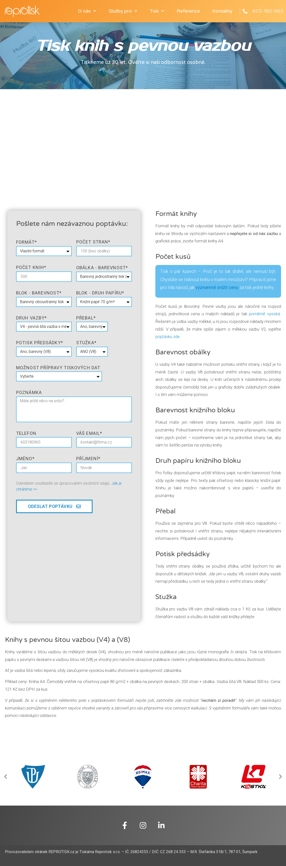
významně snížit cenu (216, 287)
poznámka (29, 392)
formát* (26, 242)
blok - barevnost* (39, 292)
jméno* (25, 458)
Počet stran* (93, 241)
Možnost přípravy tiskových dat (58, 367)
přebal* (86, 317)
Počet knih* (31, 267)
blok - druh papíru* (100, 292)
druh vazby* (31, 317)
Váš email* (89, 433)
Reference (188, 11)
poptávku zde (167, 336)
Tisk (157, 11)
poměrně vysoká (264, 313)
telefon (26, 433)
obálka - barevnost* (102, 267)
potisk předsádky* (39, 342)
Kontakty (222, 11)
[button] (5, 777)
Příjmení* (88, 458)
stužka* (86, 342)
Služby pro (123, 11)
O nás (87, 11)
